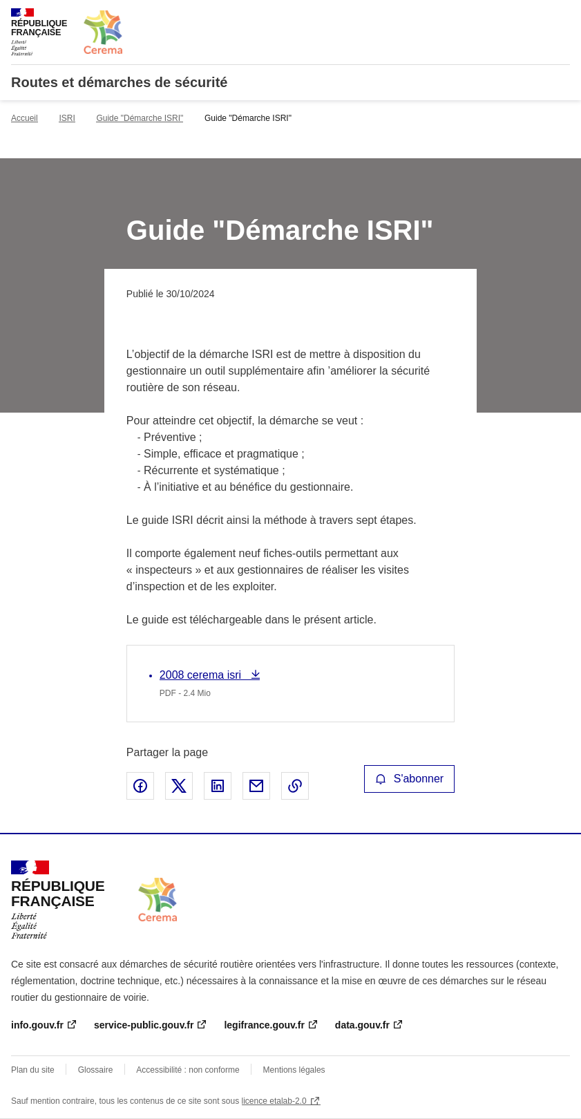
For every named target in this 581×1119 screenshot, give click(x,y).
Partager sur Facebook (140, 786)
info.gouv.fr (37, 1025)
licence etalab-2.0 (274, 1101)
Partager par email (256, 786)
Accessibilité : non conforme (187, 1070)
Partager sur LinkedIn (217, 786)
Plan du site (33, 1070)
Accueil (24, 118)
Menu (561, 16)
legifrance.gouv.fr (264, 1025)
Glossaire (95, 1070)
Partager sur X (179, 786)
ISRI (67, 118)
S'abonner (409, 778)
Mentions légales (294, 1070)
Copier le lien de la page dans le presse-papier (295, 786)
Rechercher (534, 16)
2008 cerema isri (202, 675)
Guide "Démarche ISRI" (139, 118)
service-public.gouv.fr (143, 1025)
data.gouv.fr (362, 1025)
